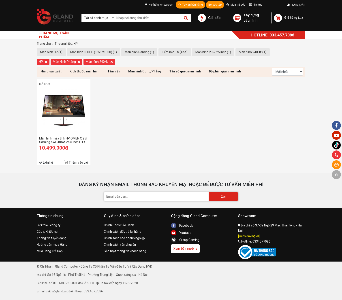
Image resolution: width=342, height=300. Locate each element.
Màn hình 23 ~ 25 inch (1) (213, 52)
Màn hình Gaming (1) (139, 52)
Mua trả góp (235, 4)
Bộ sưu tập (215, 4)
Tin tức (255, 4)
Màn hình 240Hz (99, 61)
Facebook (182, 225)
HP (43, 61)
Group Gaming (185, 240)
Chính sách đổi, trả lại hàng (122, 231)
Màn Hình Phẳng (66, 61)
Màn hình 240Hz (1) (252, 52)
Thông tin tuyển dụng (51, 238)
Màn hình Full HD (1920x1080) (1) (93, 52)
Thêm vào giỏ (78, 162)
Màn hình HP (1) (51, 52)
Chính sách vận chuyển (120, 244)
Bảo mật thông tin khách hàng (125, 251)
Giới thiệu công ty (48, 225)
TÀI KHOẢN (296, 4)
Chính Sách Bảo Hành (119, 225)
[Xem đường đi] (249, 236)
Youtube (181, 232)
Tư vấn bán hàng (190, 4)
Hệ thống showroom (159, 4)
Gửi (223, 197)
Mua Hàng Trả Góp (50, 251)
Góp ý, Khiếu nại (47, 231)
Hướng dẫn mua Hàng (52, 244)
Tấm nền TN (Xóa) (175, 52)
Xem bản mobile (185, 248)
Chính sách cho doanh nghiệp (124, 238)
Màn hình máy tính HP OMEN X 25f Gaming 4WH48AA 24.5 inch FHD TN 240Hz (63, 140)
